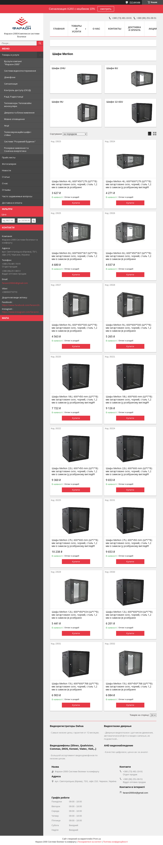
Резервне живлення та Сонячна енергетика (16, 149)
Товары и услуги (10, 54)
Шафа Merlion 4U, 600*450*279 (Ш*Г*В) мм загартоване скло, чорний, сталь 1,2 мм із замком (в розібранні (74, 184)
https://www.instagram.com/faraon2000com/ (21, 311)
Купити (76, 202)
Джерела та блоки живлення (19, 112)
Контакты (114, 28)
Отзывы (6, 189)
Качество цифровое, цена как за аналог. (126, 752)
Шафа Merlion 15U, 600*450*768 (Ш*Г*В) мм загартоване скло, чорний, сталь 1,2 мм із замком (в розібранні (129, 686)
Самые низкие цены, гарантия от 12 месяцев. (75, 732)
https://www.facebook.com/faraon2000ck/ (21, 305)
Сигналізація (10, 83)
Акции (153, 28)
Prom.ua (97, 839)
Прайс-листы (8, 157)
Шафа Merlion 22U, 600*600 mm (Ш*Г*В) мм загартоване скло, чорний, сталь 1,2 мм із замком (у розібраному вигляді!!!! (129, 471)
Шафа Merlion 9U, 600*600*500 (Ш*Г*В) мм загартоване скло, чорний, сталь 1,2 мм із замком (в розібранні (128, 327)
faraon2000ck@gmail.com (15, 283)
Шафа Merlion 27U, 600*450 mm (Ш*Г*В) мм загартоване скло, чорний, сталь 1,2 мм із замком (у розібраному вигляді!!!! (129, 543)
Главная (59, 28)
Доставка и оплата (12, 202)
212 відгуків (135, 2)
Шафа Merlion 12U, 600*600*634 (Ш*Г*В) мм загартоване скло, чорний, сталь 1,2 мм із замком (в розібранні (129, 614)
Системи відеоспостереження (20, 70)
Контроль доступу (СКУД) (17, 90)
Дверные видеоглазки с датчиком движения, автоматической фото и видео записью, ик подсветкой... (128, 735)
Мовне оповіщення (14, 119)
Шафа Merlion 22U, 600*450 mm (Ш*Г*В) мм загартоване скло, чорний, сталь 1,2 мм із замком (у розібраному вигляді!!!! (75, 471)
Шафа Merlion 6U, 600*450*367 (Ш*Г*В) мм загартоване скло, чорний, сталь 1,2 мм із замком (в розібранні (128, 256)
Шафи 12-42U (114, 101)
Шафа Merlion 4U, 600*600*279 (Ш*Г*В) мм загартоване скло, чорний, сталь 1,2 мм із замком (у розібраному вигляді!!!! (128, 184)
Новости (6, 170)
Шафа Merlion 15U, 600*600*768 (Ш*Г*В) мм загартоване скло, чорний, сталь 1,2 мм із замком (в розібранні (75, 686)
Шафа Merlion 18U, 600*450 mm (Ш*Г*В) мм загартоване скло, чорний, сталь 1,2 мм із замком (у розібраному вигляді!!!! (75, 399)
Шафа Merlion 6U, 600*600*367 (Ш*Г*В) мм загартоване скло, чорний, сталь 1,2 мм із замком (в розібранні (74, 256)
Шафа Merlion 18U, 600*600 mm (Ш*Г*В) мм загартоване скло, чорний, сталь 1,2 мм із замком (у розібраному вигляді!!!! (129, 399)
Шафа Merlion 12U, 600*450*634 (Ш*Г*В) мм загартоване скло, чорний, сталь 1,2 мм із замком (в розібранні (75, 614)
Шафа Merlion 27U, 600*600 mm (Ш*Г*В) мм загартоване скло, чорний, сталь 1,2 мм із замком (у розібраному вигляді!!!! (75, 543)
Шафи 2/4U (58, 68)
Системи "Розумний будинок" (20, 141)
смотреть (105, 8)
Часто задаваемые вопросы (17, 196)
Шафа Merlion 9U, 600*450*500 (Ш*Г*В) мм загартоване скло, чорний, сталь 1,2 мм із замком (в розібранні (74, 327)
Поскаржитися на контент (89, 842)
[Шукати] (40, 43)
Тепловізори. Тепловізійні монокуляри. (17, 105)
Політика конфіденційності (115, 842)
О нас (5, 183)
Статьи (6, 176)
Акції (6, 125)
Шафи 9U (57, 101)
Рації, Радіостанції (13, 96)
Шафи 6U (112, 68)
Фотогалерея (9, 163)
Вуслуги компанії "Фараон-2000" (13, 63)
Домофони (9, 77)
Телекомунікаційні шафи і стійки (17, 134)
